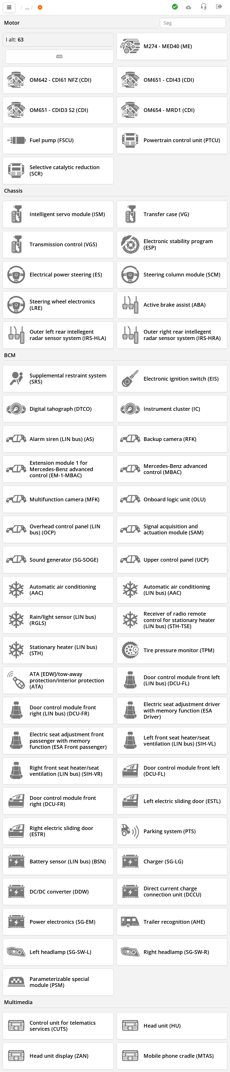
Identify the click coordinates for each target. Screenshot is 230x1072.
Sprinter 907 (119, 7)
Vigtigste (33, 7)
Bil (59, 7)
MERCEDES (83, 7)
